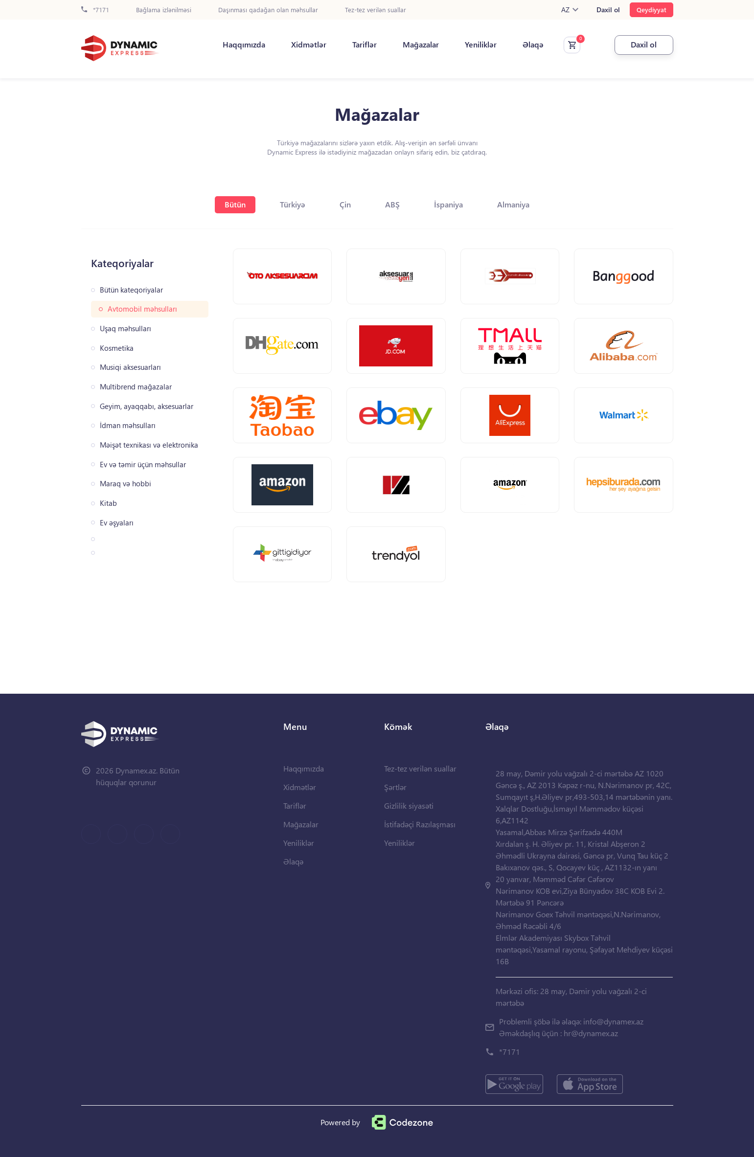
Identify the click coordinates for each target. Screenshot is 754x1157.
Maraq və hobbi (125, 483)
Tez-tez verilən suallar (375, 10)
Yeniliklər (481, 44)
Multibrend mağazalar (136, 386)
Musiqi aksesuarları (130, 367)
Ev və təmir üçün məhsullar (143, 464)
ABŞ (392, 204)
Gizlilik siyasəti (409, 805)
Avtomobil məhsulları (142, 309)
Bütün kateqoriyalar (131, 290)
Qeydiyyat (651, 9)
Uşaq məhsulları (125, 328)
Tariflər (364, 44)
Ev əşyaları (117, 522)
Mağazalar (421, 44)
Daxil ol (608, 10)
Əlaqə (533, 44)
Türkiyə (292, 204)
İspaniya (448, 204)
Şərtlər (395, 787)
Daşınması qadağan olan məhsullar (268, 10)
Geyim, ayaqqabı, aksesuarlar (146, 406)
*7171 (95, 10)
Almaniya (513, 204)
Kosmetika (117, 348)
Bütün (235, 204)
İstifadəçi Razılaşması (420, 824)
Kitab (108, 503)
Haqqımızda (244, 44)
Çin (345, 204)
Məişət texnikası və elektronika (149, 445)
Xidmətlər (308, 44)
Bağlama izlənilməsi (163, 10)
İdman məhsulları (128, 425)
